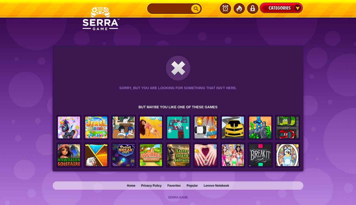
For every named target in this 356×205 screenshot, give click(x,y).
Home (131, 185)
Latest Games (225, 9)
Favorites (174, 185)
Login (252, 9)
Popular (192, 185)
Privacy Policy (151, 185)
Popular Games (239, 9)
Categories (281, 8)
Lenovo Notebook (216, 185)
